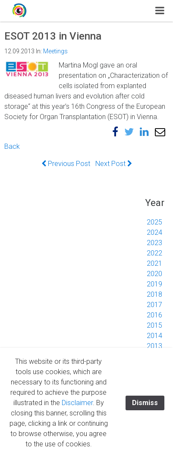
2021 (154, 263)
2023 (154, 243)
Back (12, 146)
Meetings (55, 51)
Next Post (113, 164)
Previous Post (65, 164)
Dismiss (145, 403)
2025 (154, 222)
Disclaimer (77, 403)
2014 (154, 336)
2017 (154, 305)
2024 (154, 232)
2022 (154, 253)
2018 (154, 294)
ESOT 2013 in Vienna (52, 36)
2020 (154, 274)
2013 (154, 346)
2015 (154, 325)
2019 (154, 284)
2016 (154, 315)
